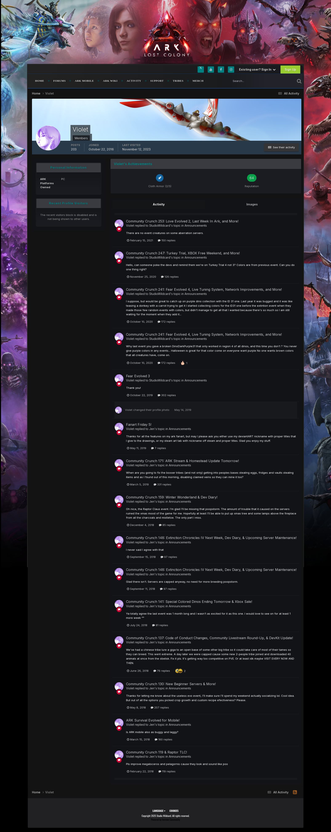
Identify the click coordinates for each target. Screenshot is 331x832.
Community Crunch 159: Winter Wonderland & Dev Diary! (171, 497)
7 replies (158, 448)
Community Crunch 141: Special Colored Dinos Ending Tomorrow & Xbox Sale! (189, 601)
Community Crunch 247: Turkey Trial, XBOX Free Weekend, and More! (183, 253)
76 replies (161, 670)
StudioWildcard (159, 225)
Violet (130, 225)
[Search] (248, 81)
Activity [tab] (159, 204)
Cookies (173, 810)
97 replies (169, 557)
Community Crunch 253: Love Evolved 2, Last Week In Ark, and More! (182, 221)
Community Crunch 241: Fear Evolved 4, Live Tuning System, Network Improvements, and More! (204, 289)
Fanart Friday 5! (138, 424)
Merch (198, 80)
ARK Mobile (84, 80)
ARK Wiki (110, 80)
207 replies (160, 707)
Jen (151, 429)
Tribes (178, 80)
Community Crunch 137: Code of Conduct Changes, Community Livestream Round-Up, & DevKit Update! (209, 638)
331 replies (162, 484)
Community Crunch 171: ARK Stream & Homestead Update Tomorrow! (182, 461)
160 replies (163, 739)
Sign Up (290, 69)
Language (159, 810)
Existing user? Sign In (257, 69)
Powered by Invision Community (165, 819)
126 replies (170, 276)
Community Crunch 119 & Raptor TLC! (156, 752)
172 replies (166, 321)
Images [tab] (252, 204)
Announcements (196, 225)
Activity (134, 80)
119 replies (166, 771)
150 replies (166, 240)
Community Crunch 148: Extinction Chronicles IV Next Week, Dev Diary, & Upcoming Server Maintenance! (211, 538)
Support (157, 80)
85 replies (167, 525)
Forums (59, 80)
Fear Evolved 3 (138, 376)
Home (39, 80)
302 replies (167, 395)
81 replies (160, 625)
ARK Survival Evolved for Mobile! (152, 720)
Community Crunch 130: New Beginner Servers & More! (171, 684)
